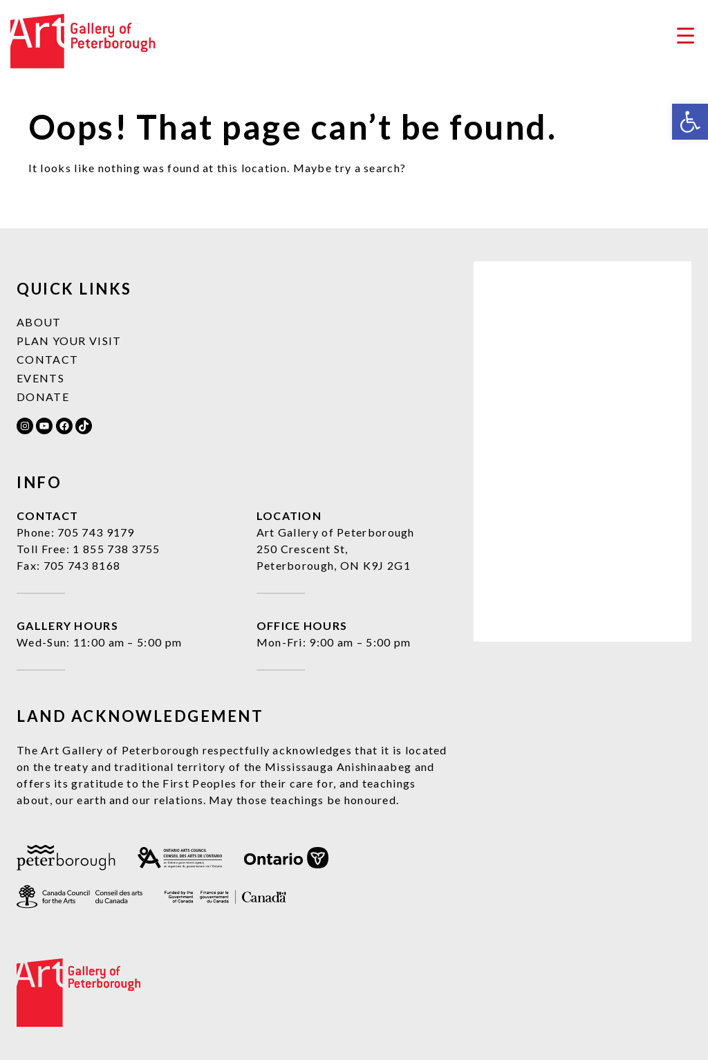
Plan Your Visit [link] (69, 340)
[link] (690, 122)
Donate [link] (43, 396)
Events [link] (40, 377)
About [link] (39, 321)
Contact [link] (47, 359)
